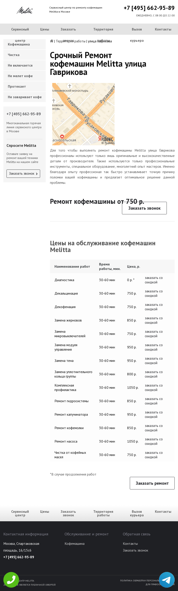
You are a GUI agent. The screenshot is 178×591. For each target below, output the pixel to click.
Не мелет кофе (20, 76)
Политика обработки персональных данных (147, 580)
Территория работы (103, 35)
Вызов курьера (137, 35)
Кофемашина (75, 543)
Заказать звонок (68, 35)
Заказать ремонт (152, 483)
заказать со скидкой (154, 279)
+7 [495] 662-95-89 (149, 7)
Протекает (17, 86)
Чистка (14, 54)
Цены (44, 29)
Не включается (20, 65)
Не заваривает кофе (25, 97)
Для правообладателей (160, 584)
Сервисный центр (20, 35)
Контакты (163, 29)
